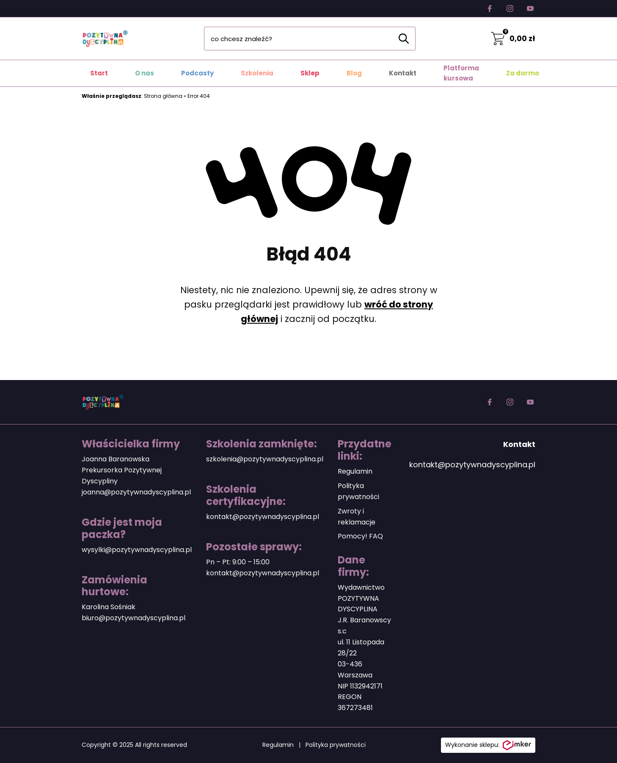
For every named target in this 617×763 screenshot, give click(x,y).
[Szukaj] (404, 38)
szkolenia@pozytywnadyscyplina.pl (264, 459)
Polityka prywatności (336, 745)
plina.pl (173, 618)
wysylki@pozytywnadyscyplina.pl (137, 550)
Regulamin (355, 471)
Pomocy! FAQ (360, 536)
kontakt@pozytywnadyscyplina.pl (262, 517)
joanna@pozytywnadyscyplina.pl (136, 492)
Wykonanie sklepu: (488, 745)
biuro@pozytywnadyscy (122, 618)
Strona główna (163, 96)
